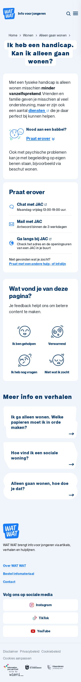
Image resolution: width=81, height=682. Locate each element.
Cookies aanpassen (17, 658)
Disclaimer (10, 651)
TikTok (40, 618)
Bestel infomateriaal (18, 574)
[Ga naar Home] (13, 35)
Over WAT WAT (14, 566)
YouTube (40, 631)
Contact (9, 582)
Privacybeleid (29, 651)
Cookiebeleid (51, 651)
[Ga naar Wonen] (28, 35)
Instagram (40, 604)
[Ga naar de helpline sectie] (46, 138)
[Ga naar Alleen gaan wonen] (53, 35)
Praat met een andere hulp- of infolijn (37, 264)
